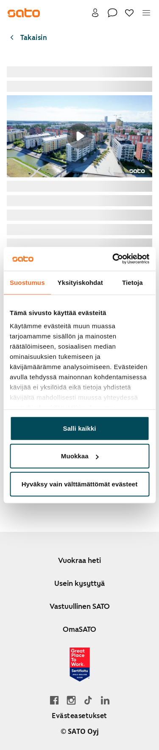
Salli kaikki (79, 428)
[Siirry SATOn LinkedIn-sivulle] (105, 700)
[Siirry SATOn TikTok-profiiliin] (88, 700)
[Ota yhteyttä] (112, 13)
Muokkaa (80, 456)
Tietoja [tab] (132, 282)
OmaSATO (79, 629)
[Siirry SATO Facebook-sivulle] (54, 700)
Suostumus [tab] (27, 282)
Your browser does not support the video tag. (79, 136)
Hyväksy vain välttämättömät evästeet (80, 483)
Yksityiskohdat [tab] (80, 282)
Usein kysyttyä (79, 583)
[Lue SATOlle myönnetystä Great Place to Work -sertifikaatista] (80, 665)
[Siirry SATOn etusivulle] (24, 13)
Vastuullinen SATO (80, 606)
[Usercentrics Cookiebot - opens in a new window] (113, 258)
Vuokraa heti (79, 560)
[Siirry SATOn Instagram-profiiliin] (71, 700)
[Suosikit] (129, 13)
